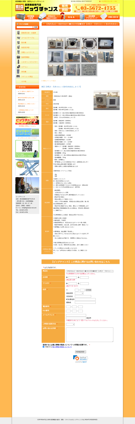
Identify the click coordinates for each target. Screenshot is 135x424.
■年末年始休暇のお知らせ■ (26, 97)
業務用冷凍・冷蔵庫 (28, 33)
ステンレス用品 (27, 76)
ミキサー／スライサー (29, 62)
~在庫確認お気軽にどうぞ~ (26, 110)
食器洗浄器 (25, 47)
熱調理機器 (25, 57)
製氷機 (23, 42)
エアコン (24, 67)
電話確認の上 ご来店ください (26, 104)
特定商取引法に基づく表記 (109, 1)
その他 (23, 81)
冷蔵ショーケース (27, 52)
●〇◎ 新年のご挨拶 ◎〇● (25, 91)
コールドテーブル (27, 38)
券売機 (23, 72)
